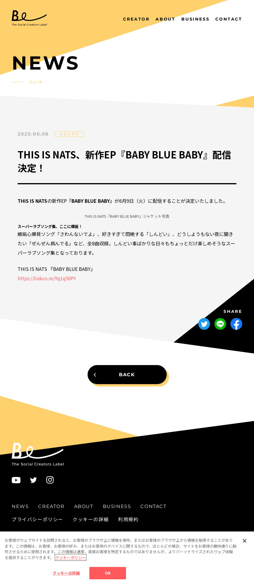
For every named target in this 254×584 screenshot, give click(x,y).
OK (108, 573)
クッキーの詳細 (91, 519)
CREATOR (136, 19)
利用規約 (128, 519)
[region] (127, 557)
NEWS (109, 19)
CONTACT (228, 19)
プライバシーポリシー (37, 519)
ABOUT (165, 19)
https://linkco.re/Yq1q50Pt (47, 278)
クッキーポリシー (70, 557)
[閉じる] (244, 540)
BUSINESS (195, 19)
